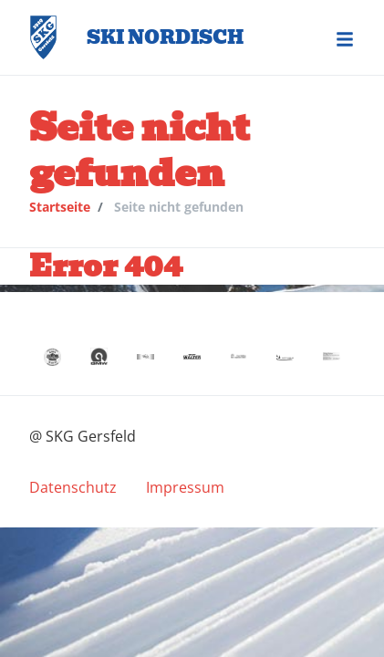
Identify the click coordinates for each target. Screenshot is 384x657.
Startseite (59, 206)
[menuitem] (73, 487)
